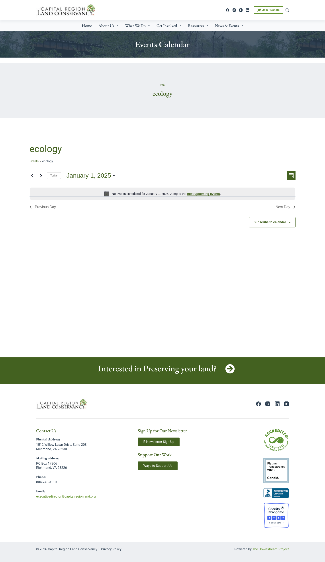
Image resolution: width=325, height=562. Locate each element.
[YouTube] (241, 10)
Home (87, 25)
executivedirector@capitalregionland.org (66, 496)
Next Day (286, 207)
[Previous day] (32, 175)
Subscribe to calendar (270, 222)
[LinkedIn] (247, 10)
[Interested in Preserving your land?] (230, 369)
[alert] (162, 194)
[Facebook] (227, 10)
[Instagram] (234, 10)
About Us (109, 25)
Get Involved (170, 25)
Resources (199, 25)
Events (34, 161)
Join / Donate (268, 10)
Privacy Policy (111, 549)
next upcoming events (203, 194)
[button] (159, 442)
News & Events (230, 25)
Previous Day (42, 207)
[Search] (287, 10)
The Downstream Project (270, 549)
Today (53, 175)
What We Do (138, 25)
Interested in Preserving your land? (157, 368)
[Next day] (40, 175)
